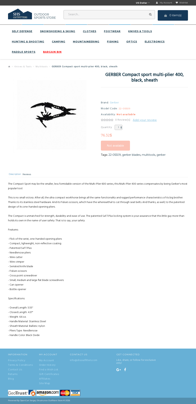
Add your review (145, 120)
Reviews (30, 175)
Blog (11, 379)
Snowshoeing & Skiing (57, 31)
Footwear (112, 31)
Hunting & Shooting (28, 42)
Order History (47, 366)
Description (16, 175)
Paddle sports (23, 52)
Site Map (44, 384)
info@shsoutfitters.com (83, 361)
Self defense (22, 31)
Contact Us (15, 370)
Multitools (42, 67)
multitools (148, 155)
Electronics (155, 42)
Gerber (114, 103)
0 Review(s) (122, 120)
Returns (13, 375)
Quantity (106, 127)
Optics (131, 42)
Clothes (89, 31)
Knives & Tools (140, 31)
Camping (58, 42)
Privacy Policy (16, 361)
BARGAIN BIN (52, 52)
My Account (46, 361)
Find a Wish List (48, 370)
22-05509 (115, 155)
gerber (161, 155)
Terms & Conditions (20, 366)
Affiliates (44, 379)
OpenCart (24, 401)
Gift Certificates (49, 375)
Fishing (113, 42)
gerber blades (131, 155)
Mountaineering (86, 42)
